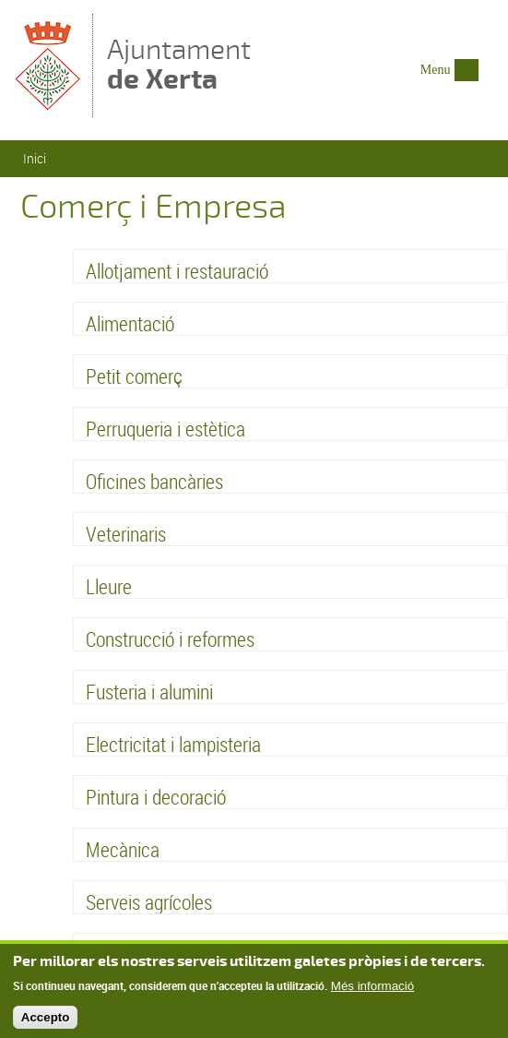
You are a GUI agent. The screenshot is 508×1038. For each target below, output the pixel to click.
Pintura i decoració (156, 796)
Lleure (109, 586)
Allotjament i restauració (177, 270)
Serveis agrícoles (149, 902)
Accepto (45, 1021)
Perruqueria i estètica (165, 428)
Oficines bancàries (154, 481)
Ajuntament (179, 64)
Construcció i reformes (170, 639)
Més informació (372, 989)
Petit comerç (134, 376)
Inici (34, 158)
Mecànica (122, 849)
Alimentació (130, 323)
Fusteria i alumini (149, 691)
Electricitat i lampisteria (173, 744)
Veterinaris (126, 533)
